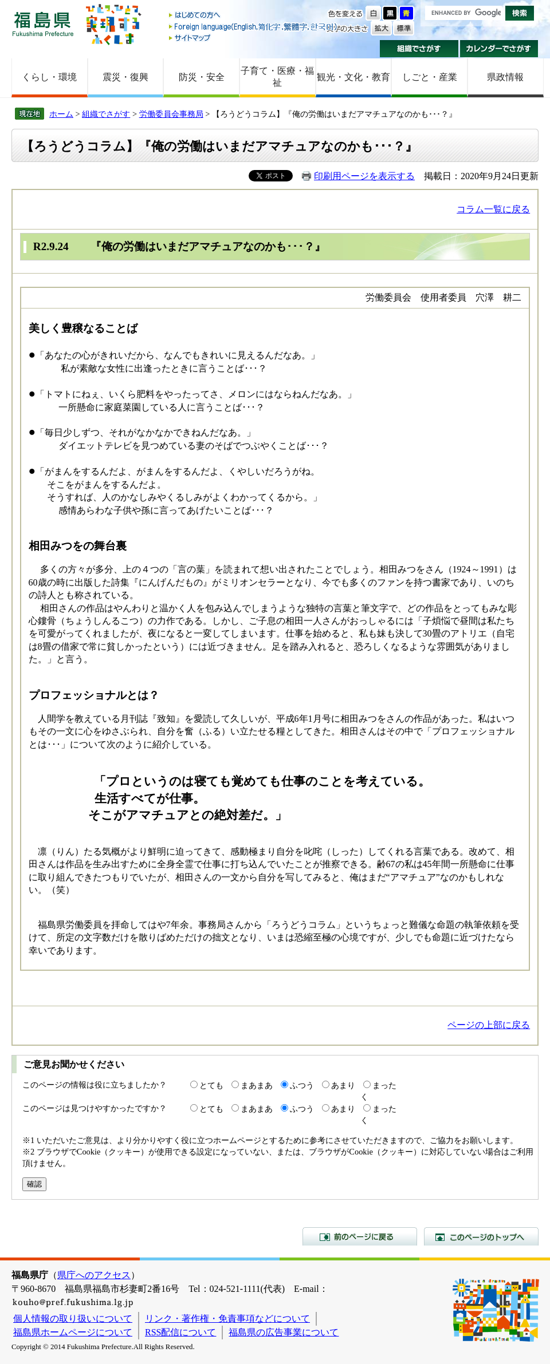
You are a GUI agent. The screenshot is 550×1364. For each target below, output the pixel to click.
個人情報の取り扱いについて (72, 1318)
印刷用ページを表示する (364, 176)
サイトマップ (254, 37)
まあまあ (257, 1085)
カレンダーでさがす (499, 48)
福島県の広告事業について (284, 1332)
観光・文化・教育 (353, 77)
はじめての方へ (254, 15)
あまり (343, 1085)
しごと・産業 (429, 77)
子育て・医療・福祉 (277, 77)
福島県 (42, 23)
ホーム (61, 113)
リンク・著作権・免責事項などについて (227, 1318)
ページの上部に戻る (488, 1025)
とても (211, 1085)
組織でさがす (419, 48)
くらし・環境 (49, 77)
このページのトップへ (481, 1236)
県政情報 (505, 77)
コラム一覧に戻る (493, 209)
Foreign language (254, 26)
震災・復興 (125, 77)
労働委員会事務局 (171, 113)
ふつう (302, 1085)
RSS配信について (180, 1332)
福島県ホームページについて (72, 1332)
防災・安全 (202, 77)
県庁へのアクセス (94, 1275)
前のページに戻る (359, 1236)
